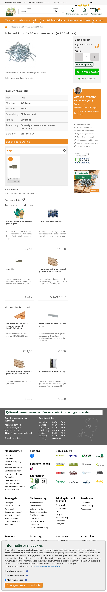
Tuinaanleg (9, 477)
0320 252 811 (81, 104)
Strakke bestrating (37, 515)
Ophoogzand (61, 508)
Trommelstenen (36, 502)
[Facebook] (32, 455)
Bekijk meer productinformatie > (20, 78)
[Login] (84, 11)
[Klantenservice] (72, 11)
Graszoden (60, 520)
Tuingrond (60, 514)
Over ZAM (9, 458)
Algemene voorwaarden (15, 486)
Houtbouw (73, 20)
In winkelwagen (88, 71)
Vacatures (9, 464)
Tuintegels (10, 20)
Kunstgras (60, 524)
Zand (58, 511)
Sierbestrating (24, 20)
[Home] (10, 11)
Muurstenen (35, 518)
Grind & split (61, 505)
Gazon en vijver (95, 23)
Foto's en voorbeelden (14, 474)
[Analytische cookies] (5, 575)
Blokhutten (85, 20)
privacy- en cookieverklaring (48, 566)
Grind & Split (35, 23)
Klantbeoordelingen (13, 471)
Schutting (62, 20)
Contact (8, 455)
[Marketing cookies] (5, 580)
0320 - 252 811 (14, 430)
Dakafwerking (87, 506)
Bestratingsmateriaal (13, 512)
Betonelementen (11, 518)
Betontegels (10, 509)
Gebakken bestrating (39, 527)
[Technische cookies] (5, 571)
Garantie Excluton (12, 489)
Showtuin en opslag (13, 461)
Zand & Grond (42, 23)
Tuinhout (51, 20)
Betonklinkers (35, 506)
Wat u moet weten (12, 480)
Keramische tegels (12, 506)
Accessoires (86, 509)
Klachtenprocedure (13, 483)
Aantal (78, 50)
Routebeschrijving (13, 438)
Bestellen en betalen (13, 467)
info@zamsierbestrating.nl (86, 107)
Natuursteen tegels (13, 515)
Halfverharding (62, 517)
